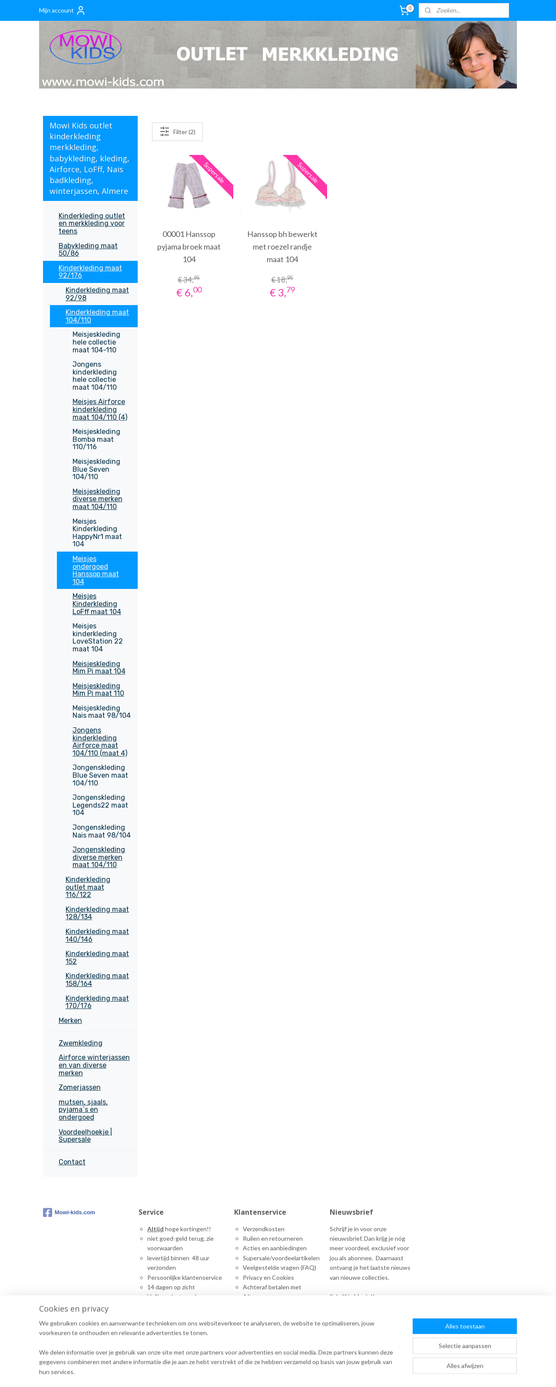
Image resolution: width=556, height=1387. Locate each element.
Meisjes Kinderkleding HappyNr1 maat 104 (97, 533)
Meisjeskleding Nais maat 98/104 (102, 712)
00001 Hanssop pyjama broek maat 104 (188, 246)
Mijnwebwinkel (483, 1371)
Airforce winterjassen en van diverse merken (94, 1065)
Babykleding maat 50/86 (88, 250)
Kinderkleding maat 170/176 (97, 1002)
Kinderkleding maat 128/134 (97, 913)
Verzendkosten (264, 1229)
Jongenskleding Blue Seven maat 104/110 (100, 775)
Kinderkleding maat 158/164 (97, 980)
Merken (70, 1020)
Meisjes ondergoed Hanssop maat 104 (96, 570)
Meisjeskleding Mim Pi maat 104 (99, 668)
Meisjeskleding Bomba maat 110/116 (96, 439)
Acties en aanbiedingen (275, 1248)
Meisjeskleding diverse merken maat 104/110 (97, 499)
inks (251, 1326)
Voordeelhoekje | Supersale (85, 1136)
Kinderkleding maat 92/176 (90, 272)
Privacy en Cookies (268, 1277)
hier (359, 1296)
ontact (256, 1316)
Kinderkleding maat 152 (97, 958)
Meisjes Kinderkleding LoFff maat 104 (97, 603)
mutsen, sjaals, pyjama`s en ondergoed (83, 1109)
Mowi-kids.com (69, 1212)
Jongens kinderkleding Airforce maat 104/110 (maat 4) (100, 741)
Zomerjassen (80, 1087)
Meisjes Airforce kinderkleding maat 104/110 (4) (100, 409)
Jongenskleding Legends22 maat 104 (100, 805)
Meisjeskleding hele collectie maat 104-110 (96, 342)
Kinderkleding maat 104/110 (97, 316)
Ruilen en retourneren (273, 1238)
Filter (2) (177, 131)
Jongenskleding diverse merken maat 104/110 (99, 857)
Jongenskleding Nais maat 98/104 (102, 831)
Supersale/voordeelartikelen (281, 1258)
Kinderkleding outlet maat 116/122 (88, 887)
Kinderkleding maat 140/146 (97, 935)
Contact (72, 1162)
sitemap (366, 1371)
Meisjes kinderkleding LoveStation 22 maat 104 (98, 637)
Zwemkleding (81, 1043)
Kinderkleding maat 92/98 (97, 294)
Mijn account (62, 10)
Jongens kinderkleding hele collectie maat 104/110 (95, 375)
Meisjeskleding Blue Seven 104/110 (96, 469)
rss (382, 1371)
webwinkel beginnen (412, 1371)
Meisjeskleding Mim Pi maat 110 (98, 690)
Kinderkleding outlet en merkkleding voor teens (92, 223)
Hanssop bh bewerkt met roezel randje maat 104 (282, 246)
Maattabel (257, 1306)
